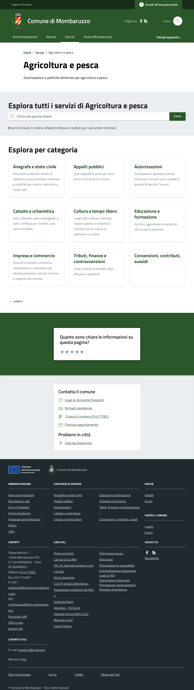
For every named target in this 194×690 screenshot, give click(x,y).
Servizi (69, 36)
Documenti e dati (19, 501)
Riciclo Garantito (64, 577)
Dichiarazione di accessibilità (117, 565)
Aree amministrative (21, 495)
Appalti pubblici (63, 501)
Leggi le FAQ (107, 575)
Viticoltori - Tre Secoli (67, 608)
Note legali (106, 559)
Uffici (11, 531)
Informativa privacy (111, 553)
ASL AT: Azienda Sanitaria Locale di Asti (73, 568)
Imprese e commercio (112, 501)
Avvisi (148, 501)
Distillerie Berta (63, 602)
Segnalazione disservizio (114, 580)
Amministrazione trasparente (117, 571)
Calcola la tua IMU (65, 559)
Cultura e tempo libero (68, 519)
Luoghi (149, 526)
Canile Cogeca (62, 626)
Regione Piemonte (22, 4)
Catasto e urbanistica (67, 513)
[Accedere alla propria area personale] (158, 4)
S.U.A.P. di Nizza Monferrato (71, 583)
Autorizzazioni (62, 507)
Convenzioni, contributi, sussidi (118, 519)
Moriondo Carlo (63, 620)
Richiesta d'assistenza (113, 589)
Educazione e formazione (115, 495)
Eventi (149, 532)
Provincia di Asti (64, 553)
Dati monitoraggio (19, 674)
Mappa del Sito (110, 674)
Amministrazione (25, 36)
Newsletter (152, 558)
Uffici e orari (15, 622)
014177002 (28, 572)
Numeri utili (15, 628)
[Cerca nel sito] (176, 21)
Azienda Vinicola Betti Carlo (71, 614)
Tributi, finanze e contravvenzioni (119, 510)
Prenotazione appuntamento (117, 585)
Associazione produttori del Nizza (74, 592)
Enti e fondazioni (18, 507)
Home (27, 52)
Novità (51, 36)
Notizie (149, 495)
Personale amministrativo (24, 519)
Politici (12, 525)
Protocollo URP (17, 616)
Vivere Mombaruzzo (98, 36)
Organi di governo (19, 513)
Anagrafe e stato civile (68, 495)
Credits (78, 674)
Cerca (177, 116)
